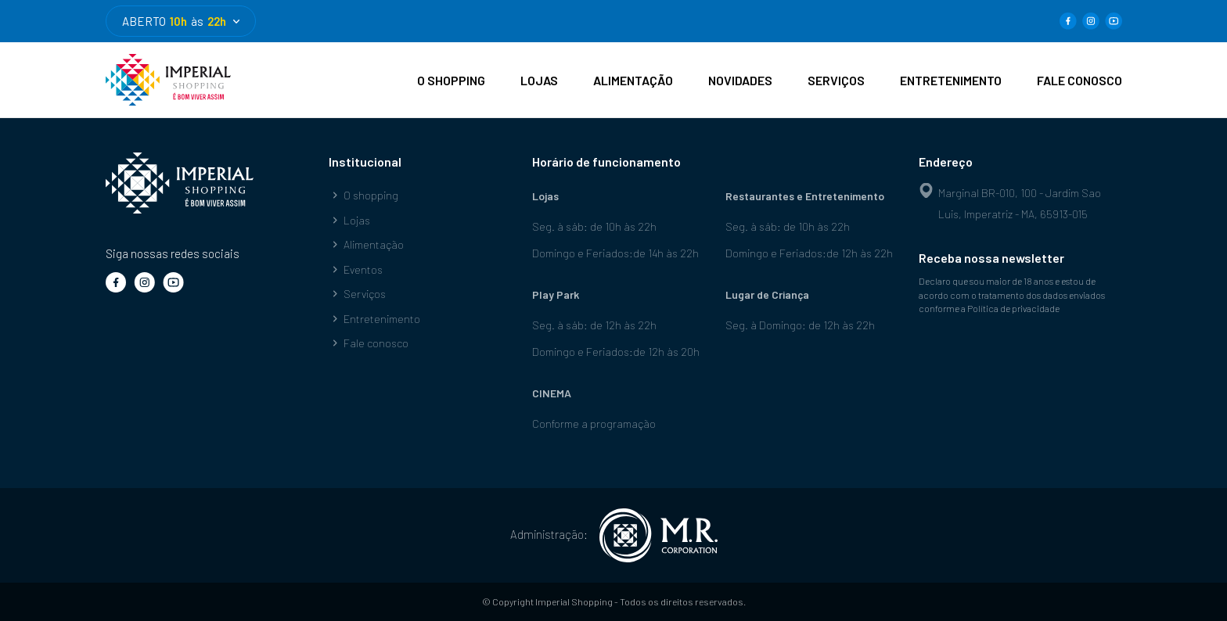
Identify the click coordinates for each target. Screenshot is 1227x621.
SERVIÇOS (836, 80)
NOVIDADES (740, 80)
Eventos (356, 269)
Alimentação (366, 244)
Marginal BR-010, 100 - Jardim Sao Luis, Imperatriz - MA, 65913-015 (1010, 202)
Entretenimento (374, 318)
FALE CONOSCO (1079, 80)
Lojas (349, 220)
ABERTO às (180, 21)
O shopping (363, 195)
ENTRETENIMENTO (951, 80)
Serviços (357, 293)
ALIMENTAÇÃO (633, 80)
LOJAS (539, 80)
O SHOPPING (451, 80)
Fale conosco (368, 343)
